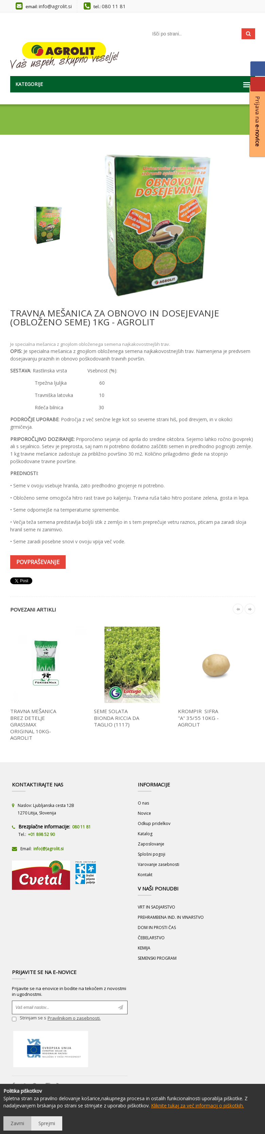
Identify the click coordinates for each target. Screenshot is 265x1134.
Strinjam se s (29, 1019)
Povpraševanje (38, 562)
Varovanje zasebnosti (158, 864)
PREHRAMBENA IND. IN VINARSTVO (171, 917)
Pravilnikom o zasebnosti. (74, 1018)
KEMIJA (144, 948)
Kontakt (145, 875)
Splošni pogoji (151, 854)
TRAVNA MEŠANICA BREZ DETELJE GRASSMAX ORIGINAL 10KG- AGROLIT (33, 724)
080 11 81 (114, 6)
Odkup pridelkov (154, 823)
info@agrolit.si (55, 6)
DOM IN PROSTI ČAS (157, 927)
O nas (143, 803)
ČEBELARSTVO (151, 938)
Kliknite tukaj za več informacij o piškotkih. (197, 1105)
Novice (144, 813)
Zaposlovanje (151, 844)
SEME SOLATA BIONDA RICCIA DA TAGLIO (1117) (116, 718)
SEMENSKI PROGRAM (157, 958)
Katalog (145, 834)
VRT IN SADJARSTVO (156, 907)
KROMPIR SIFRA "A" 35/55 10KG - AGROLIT (198, 718)
